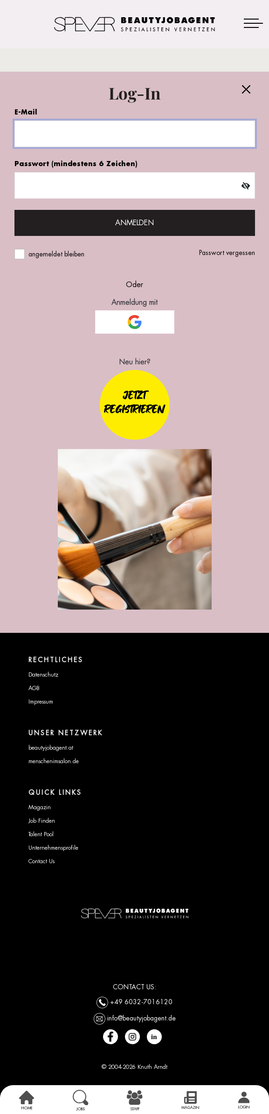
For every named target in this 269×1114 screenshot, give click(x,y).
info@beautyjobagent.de (141, 1017)
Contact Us (41, 861)
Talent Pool (41, 834)
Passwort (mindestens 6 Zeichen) (76, 163)
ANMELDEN (134, 223)
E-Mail (25, 111)
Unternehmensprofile (53, 848)
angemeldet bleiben (56, 254)
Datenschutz (43, 674)
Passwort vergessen (227, 252)
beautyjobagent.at (50, 748)
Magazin (39, 807)
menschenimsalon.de (53, 761)
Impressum (40, 701)
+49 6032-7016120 (141, 1001)
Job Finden (41, 821)
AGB (34, 688)
